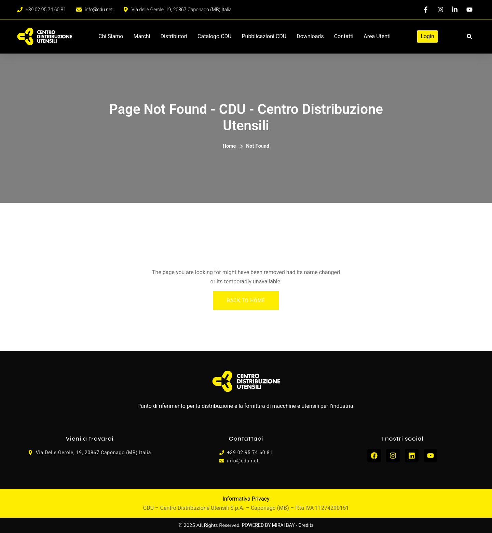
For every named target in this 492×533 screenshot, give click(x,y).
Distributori (174, 36)
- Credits (305, 525)
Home (229, 146)
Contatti (344, 36)
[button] (469, 36)
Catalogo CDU (214, 36)
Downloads (310, 36)
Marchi (141, 36)
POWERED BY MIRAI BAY (268, 525)
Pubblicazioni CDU (264, 36)
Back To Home (246, 300)
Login (427, 36)
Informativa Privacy (245, 498)
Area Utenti (377, 36)
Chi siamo (110, 36)
